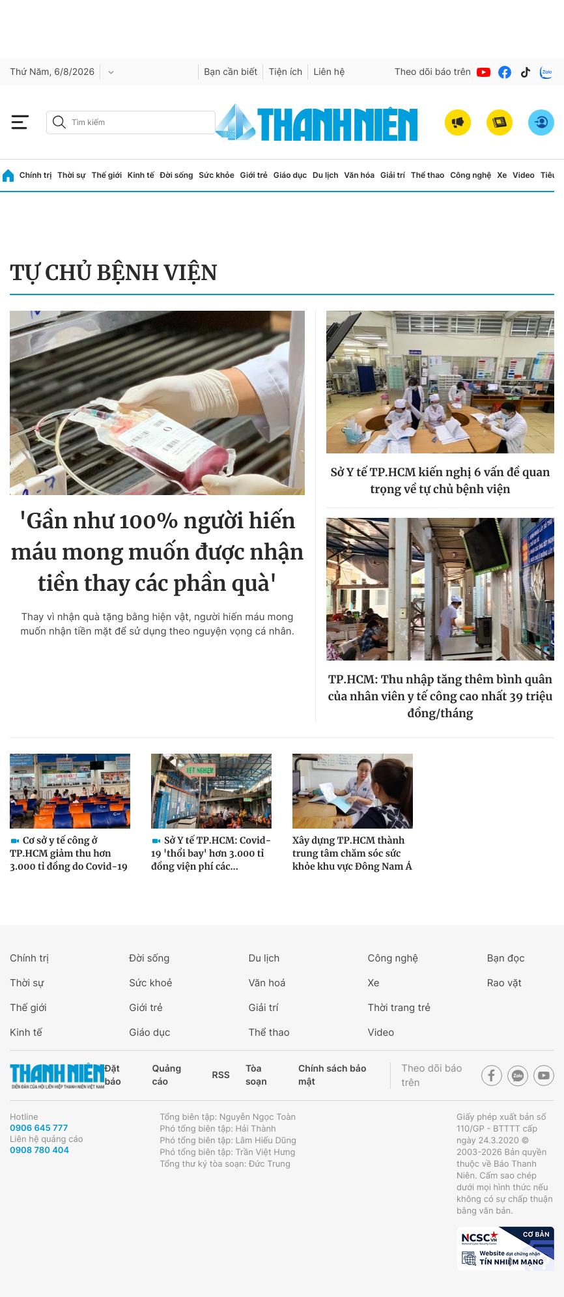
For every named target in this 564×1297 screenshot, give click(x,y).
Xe (502, 175)
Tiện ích (285, 72)
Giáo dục (290, 175)
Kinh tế (141, 175)
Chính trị (36, 175)
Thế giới (106, 175)
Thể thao (428, 175)
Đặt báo (112, 1075)
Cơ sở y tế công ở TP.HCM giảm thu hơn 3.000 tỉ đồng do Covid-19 (69, 853)
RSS (221, 1075)
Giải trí (392, 175)
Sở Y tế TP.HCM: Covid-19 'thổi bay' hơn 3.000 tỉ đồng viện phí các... (211, 853)
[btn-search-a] (59, 122)
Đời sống (176, 175)
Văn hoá (266, 982)
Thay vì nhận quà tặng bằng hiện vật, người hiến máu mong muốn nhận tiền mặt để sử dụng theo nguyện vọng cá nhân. (157, 623)
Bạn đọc (506, 958)
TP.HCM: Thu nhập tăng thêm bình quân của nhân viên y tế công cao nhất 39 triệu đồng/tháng (440, 696)
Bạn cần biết (230, 72)
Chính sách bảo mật (332, 1075)
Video (524, 175)
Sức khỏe (216, 175)
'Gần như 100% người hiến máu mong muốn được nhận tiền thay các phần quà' (156, 552)
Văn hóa (359, 175)
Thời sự (71, 175)
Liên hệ (329, 72)
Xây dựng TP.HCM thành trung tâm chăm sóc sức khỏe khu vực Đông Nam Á (352, 853)
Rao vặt (504, 982)
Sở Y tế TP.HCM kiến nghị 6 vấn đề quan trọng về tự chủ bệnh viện (440, 480)
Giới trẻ (254, 175)
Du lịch (326, 175)
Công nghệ (470, 175)
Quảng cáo (166, 1075)
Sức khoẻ (150, 982)
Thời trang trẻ (399, 1007)
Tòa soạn (256, 1075)
